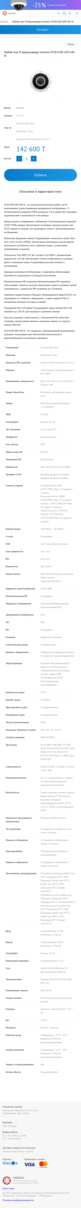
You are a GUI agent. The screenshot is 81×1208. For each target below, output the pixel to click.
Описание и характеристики (40, 191)
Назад (71, 44)
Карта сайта (8, 1188)
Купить (40, 174)
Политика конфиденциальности (18, 1200)
